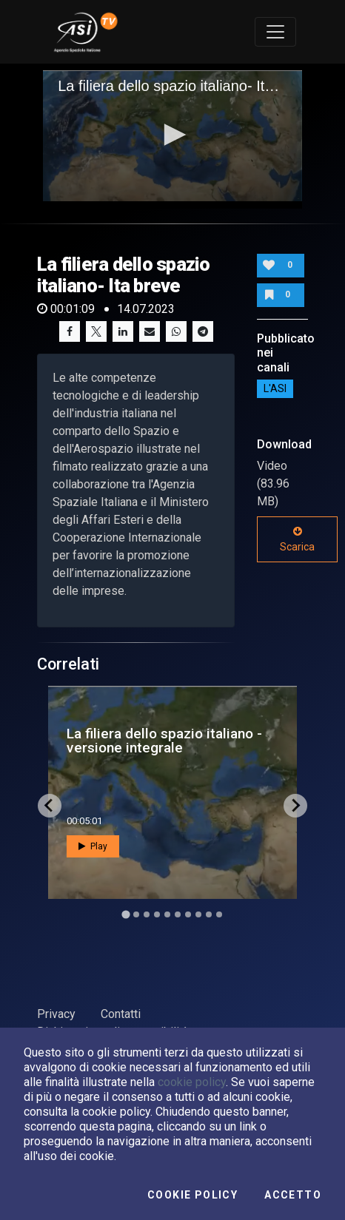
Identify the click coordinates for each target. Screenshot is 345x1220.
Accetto (292, 1195)
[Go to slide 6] (178, 914)
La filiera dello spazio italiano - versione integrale (164, 740)
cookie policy (192, 1082)
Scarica (297, 539)
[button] (172, 134)
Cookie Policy (192, 1195)
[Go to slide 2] (136, 914)
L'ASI (275, 389)
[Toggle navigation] (275, 32)
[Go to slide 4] (157, 914)
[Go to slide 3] (147, 914)
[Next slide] (295, 806)
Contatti (121, 1014)
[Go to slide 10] (219, 914)
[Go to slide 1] (125, 914)
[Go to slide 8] (198, 914)
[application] (172, 136)
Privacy (56, 1014)
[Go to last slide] (49, 806)
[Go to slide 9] (209, 914)
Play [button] (92, 846)
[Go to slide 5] (167, 914)
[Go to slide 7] (188, 914)
